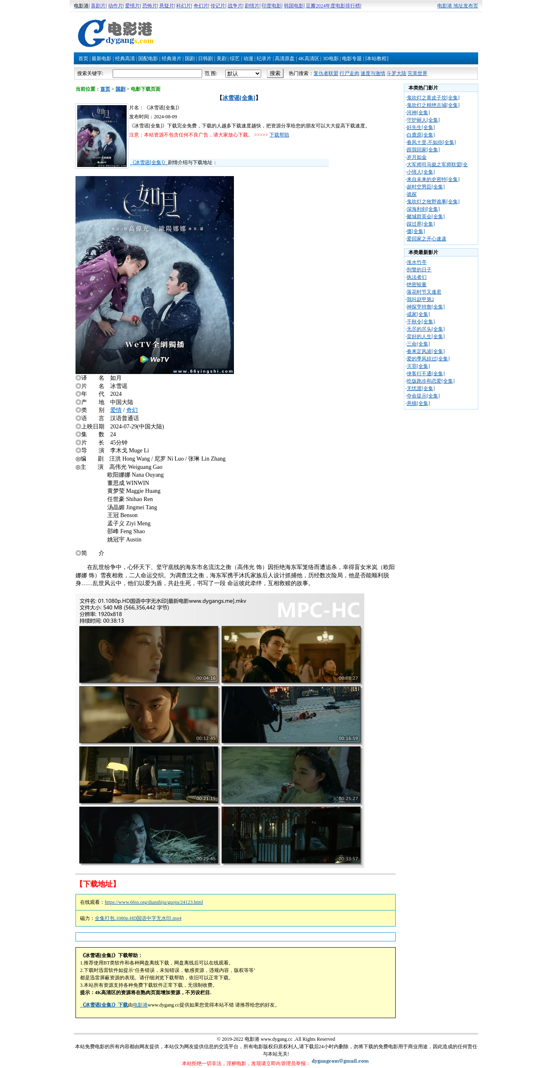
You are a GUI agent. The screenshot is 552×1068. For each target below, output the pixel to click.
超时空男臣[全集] (426, 187)
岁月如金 (417, 157)
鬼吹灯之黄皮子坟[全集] (433, 98)
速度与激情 (373, 73)
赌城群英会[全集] (426, 216)
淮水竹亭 (417, 262)
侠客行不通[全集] (426, 373)
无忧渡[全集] (421, 388)
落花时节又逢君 (424, 292)
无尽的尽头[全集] (426, 329)
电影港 (140, 1005)
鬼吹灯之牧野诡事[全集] (433, 202)
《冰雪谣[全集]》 (149, 162)
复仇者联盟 (326, 73)
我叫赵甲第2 (420, 299)
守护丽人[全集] (423, 120)
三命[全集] (418, 344)
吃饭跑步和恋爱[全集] (431, 381)
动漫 (248, 58)
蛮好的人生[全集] (426, 336)
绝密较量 (417, 284)
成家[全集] (418, 314)
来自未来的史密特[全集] (433, 179)
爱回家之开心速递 (426, 239)
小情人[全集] (421, 172)
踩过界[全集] (421, 224)
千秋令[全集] (421, 322)
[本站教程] (376, 58)
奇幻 (132, 410)
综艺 (235, 58)
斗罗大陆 (396, 73)
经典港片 (172, 58)
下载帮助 (279, 135)
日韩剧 (205, 58)
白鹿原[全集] (421, 135)
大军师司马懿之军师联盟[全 (437, 164)
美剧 (221, 58)
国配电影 (148, 58)
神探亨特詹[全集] (426, 307)
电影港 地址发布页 (457, 6)
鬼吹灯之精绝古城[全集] (433, 105)
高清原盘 (285, 58)
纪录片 (264, 58)
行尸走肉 (349, 73)
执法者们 (417, 277)
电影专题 (352, 58)
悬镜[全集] (418, 403)
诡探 (412, 194)
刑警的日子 (419, 270)
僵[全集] (416, 231)
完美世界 (417, 73)
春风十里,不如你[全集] (431, 142)
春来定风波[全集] (426, 351)
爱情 (116, 410)
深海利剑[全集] (423, 209)
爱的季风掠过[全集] (428, 359)
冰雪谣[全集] (238, 98)
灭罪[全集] (418, 366)
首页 (83, 58)
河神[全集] (418, 112)
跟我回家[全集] (423, 150)
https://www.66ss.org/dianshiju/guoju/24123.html (154, 902)
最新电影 (101, 58)
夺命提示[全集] (423, 396)
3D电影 (331, 58)
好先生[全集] (421, 127)
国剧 (190, 58)
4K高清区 (308, 58)
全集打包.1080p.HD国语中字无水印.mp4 (138, 918)
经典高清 (125, 58)
